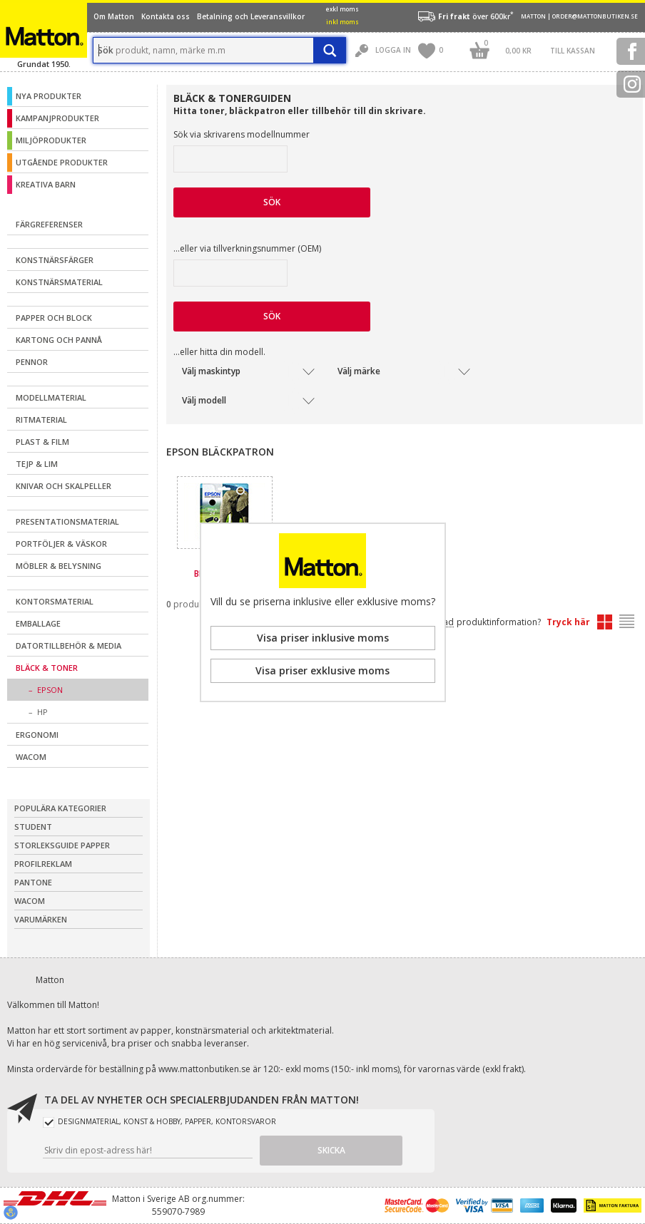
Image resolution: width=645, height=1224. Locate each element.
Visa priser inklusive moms (323, 637)
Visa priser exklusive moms (322, 670)
